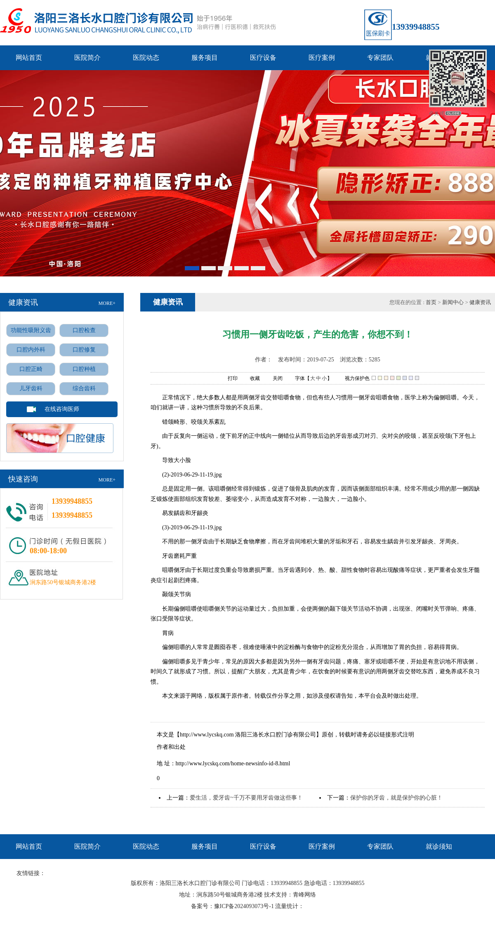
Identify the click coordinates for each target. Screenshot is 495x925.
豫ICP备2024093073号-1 (244, 906)
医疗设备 (263, 57)
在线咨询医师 (62, 409)
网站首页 (29, 57)
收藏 (250, 378)
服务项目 (204, 57)
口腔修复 (84, 350)
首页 (432, 302)
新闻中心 (453, 302)
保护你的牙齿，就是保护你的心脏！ (396, 798)
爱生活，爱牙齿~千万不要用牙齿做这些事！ (246, 798)
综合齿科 (84, 388)
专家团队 (380, 57)
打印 (228, 378)
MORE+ (107, 303)
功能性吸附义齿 (31, 330)
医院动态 (146, 57)
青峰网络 (304, 895)
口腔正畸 (30, 369)
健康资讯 (480, 302)
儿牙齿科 (30, 388)
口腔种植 (84, 369)
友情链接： (30, 873)
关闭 (273, 378)
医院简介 (87, 57)
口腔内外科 (30, 350)
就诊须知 (439, 846)
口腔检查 (84, 330)
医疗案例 (322, 57)
